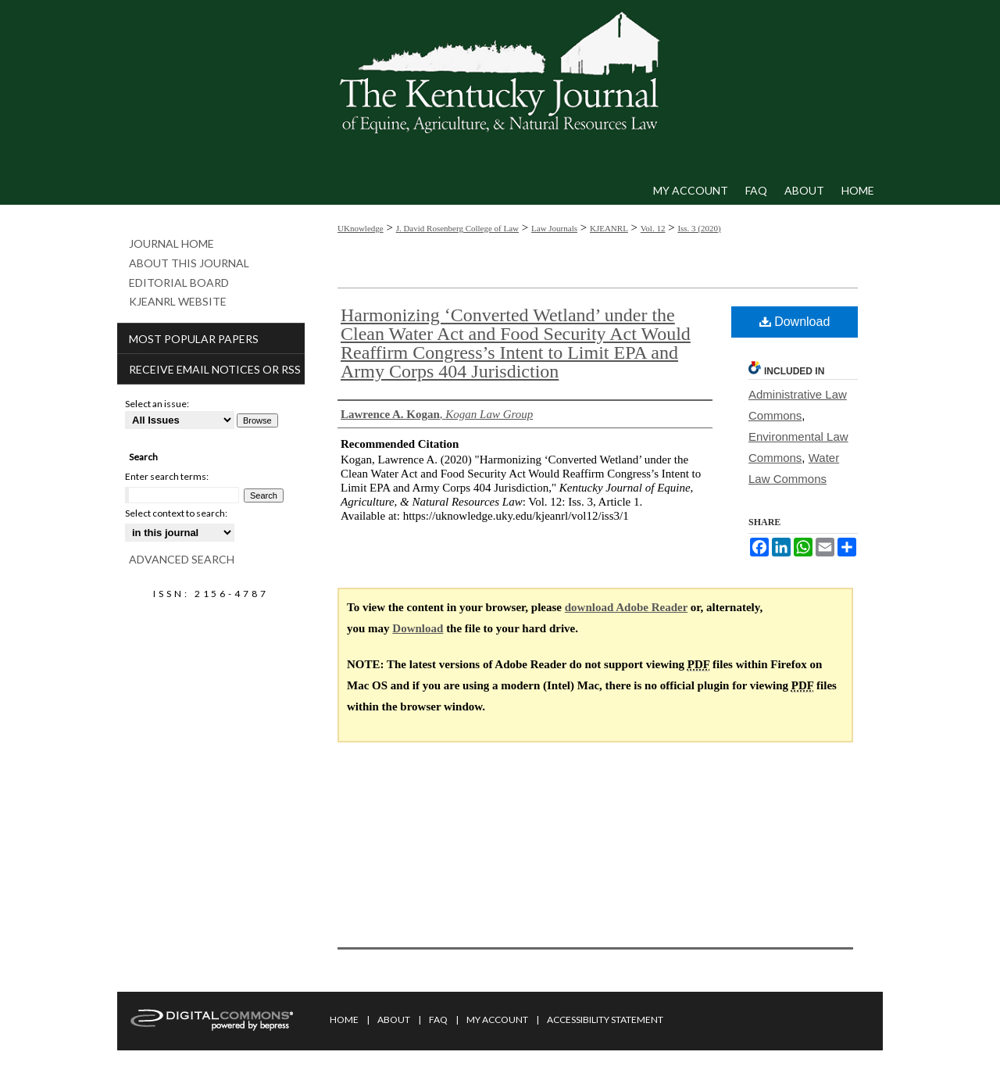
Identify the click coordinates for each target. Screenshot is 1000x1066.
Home (344, 1019)
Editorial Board (179, 283)
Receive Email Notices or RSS (215, 369)
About (393, 1019)
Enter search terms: (167, 476)
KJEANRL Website (178, 301)
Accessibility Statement (605, 1019)
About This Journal (189, 263)
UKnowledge (361, 228)
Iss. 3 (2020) (698, 228)
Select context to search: (176, 513)
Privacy (346, 1056)
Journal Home (171, 244)
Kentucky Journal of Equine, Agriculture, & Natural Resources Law (500, 88)
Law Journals (554, 228)
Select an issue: (157, 404)
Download (794, 321)
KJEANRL (609, 228)
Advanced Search (181, 559)
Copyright (398, 1056)
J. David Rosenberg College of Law (457, 228)
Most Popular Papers (194, 338)
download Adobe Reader (626, 607)
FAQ (438, 1019)
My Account (497, 1019)
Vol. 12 (653, 228)
